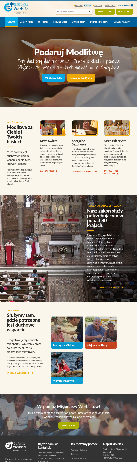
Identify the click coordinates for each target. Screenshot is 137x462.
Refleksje (74, 445)
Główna (11, 21)
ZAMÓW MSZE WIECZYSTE (111, 172)
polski (89, 6)
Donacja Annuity (121, 21)
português (110, 6)
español (98, 6)
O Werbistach (78, 21)
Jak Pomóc (43, 21)
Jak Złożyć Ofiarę (78, 449)
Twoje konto (125, 5)
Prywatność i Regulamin (81, 453)
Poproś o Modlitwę (99, 21)
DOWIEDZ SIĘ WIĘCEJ (83, 171)
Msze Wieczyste (81, 78)
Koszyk (125, 11)
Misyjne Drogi (60, 21)
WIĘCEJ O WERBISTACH (18, 373)
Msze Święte (53, 78)
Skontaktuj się (115, 456)
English (79, 6)
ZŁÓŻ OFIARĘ (104, 11)
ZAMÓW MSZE (47, 171)
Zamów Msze (26, 21)
